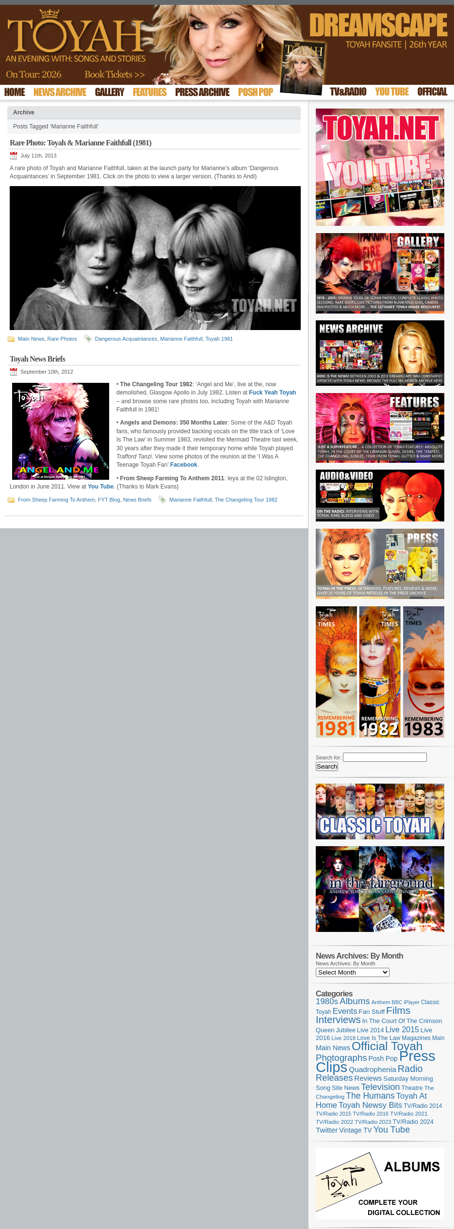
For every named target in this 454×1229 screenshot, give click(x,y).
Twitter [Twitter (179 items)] (327, 1130)
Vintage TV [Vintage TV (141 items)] (355, 1130)
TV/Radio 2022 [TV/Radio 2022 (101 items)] (334, 1122)
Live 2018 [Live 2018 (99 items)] (344, 1038)
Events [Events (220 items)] (345, 1011)
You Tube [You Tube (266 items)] (391, 1129)
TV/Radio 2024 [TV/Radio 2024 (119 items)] (412, 1122)
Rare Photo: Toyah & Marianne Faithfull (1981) (80, 143)
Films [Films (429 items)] (398, 1010)
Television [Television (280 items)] (380, 1087)
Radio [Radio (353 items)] (410, 1068)
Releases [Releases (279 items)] (334, 1077)
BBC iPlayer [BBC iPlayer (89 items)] (406, 1002)
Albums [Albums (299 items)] (355, 1001)
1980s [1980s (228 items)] (327, 1001)
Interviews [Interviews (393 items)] (338, 1019)
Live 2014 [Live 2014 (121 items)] (370, 1030)
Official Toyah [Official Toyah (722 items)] (387, 1046)
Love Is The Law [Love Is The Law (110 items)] (378, 1038)
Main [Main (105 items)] (438, 1038)
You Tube (101, 486)
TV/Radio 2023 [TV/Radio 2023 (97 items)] (373, 1122)
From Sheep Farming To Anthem (56, 500)
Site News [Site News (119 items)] (345, 1088)
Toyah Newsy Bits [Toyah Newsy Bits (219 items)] (370, 1105)
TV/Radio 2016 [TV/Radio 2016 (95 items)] (371, 1114)
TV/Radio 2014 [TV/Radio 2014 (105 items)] (423, 1106)
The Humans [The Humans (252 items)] (370, 1096)
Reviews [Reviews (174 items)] (368, 1078)
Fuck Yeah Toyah (272, 392)
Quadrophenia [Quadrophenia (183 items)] (372, 1069)
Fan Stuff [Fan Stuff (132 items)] (372, 1011)
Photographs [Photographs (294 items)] (341, 1058)
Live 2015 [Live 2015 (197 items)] (402, 1029)
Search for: (328, 757)
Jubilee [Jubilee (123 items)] (346, 1030)
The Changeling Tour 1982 (246, 500)
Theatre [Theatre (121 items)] (412, 1087)
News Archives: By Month (345, 963)
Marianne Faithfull (181, 339)
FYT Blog (109, 500)
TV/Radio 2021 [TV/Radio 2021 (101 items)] (408, 1114)
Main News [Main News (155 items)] (333, 1048)
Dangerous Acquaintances (126, 339)
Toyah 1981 (219, 339)
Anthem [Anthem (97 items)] (381, 1002)
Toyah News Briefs (37, 359)
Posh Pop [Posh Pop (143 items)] (383, 1058)
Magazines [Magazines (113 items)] (416, 1038)
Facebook (183, 464)
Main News (31, 339)
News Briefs (137, 500)
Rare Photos (62, 339)
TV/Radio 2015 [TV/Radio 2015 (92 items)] (333, 1114)
